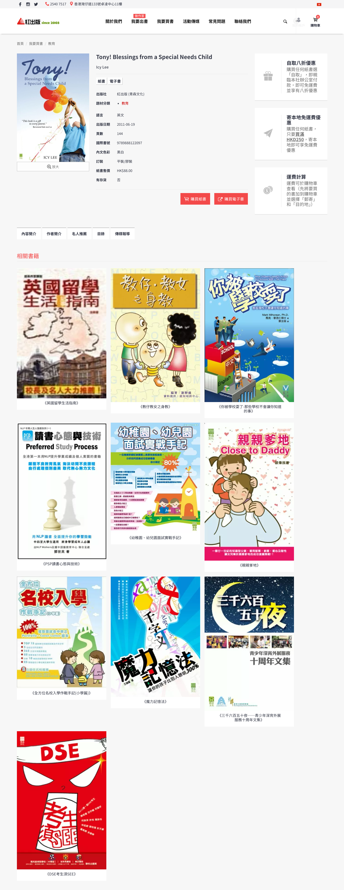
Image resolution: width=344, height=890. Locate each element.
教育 (51, 43)
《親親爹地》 (249, 565)
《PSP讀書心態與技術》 (61, 563)
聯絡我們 (242, 21)
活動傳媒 (191, 21)
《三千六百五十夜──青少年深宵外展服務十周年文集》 (249, 717)
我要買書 (165, 21)
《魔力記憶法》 (155, 701)
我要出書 (139, 19)
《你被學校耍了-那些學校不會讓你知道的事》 (249, 409)
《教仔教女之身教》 (155, 406)
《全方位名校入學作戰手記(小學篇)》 (61, 693)
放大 (53, 167)
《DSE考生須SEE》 (61, 874)
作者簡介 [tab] (54, 233)
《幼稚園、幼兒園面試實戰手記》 (155, 537)
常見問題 (217, 21)
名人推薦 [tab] (79, 233)
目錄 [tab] (101, 233)
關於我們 (113, 21)
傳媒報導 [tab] (122, 233)
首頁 (20, 43)
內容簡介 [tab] (29, 233)
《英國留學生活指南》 (61, 403)
